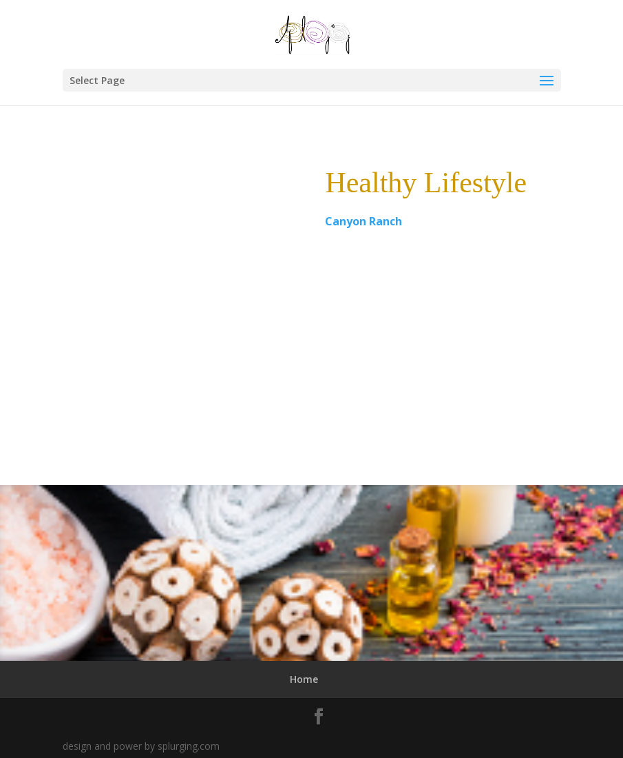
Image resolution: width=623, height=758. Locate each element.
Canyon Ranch (363, 221)
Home (304, 679)
